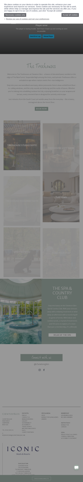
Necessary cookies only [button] (15, 15)
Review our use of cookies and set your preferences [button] (27, 19)
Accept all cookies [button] (70, 15)
